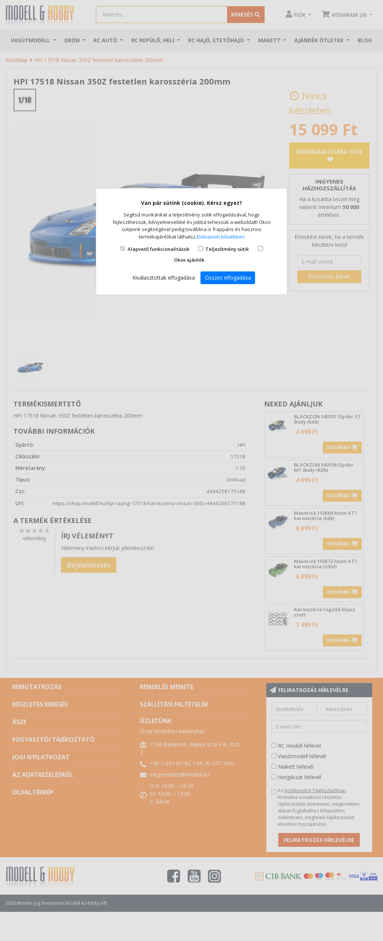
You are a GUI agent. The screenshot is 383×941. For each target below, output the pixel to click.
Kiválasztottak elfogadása (163, 277)
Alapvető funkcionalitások (158, 249)
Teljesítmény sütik (227, 249)
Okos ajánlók (189, 259)
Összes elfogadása (228, 277)
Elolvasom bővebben (221, 236)
